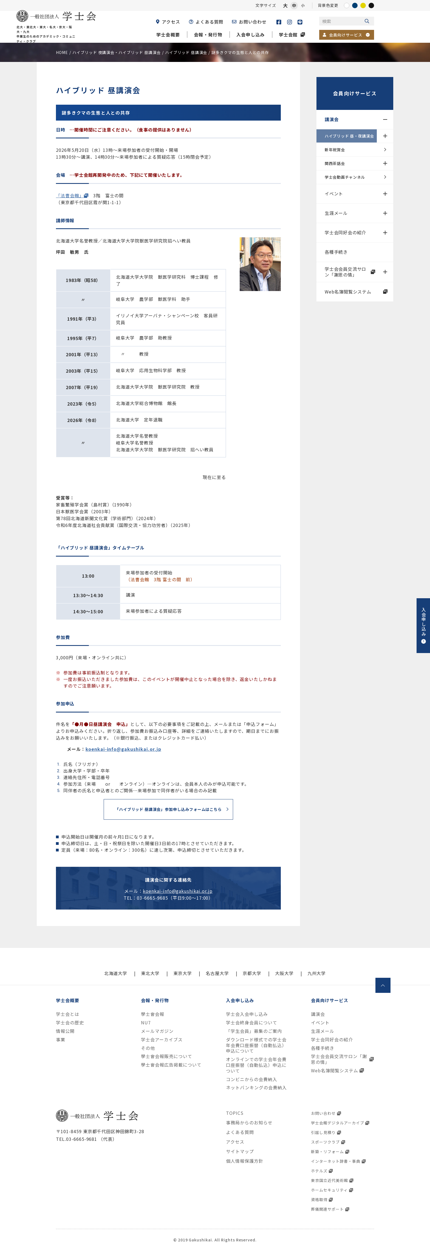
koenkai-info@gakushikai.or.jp (123, 749)
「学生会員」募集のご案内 (254, 1031)
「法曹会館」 (70, 195)
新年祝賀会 (335, 149)
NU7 (146, 1022)
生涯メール (336, 213)
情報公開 (65, 1031)
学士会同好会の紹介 (345, 232)
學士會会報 (152, 1014)
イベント (334, 193)
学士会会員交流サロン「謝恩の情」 (345, 272)
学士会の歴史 (70, 1022)
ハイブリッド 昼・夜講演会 (349, 136)
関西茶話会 (335, 163)
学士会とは (67, 1014)
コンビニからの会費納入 (251, 1079)
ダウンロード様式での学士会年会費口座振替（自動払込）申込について (256, 1045)
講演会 (331, 119)
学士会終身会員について (251, 1022)
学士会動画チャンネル (345, 177)
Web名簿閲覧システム (348, 291)
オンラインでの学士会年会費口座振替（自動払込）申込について (256, 1064)
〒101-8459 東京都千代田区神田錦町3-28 (100, 1131)
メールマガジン (157, 1031)
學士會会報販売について (166, 1056)
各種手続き (336, 252)
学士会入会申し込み (247, 1014)
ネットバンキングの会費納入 (256, 1087)
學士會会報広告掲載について (171, 1065)
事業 (60, 1039)
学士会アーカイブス (162, 1039)
